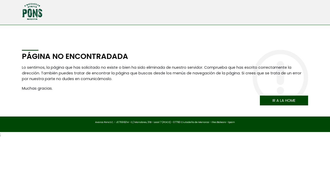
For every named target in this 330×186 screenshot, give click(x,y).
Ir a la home (284, 100)
